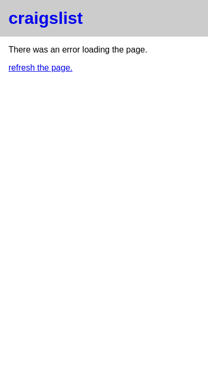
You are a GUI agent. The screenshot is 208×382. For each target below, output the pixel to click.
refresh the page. (40, 67)
